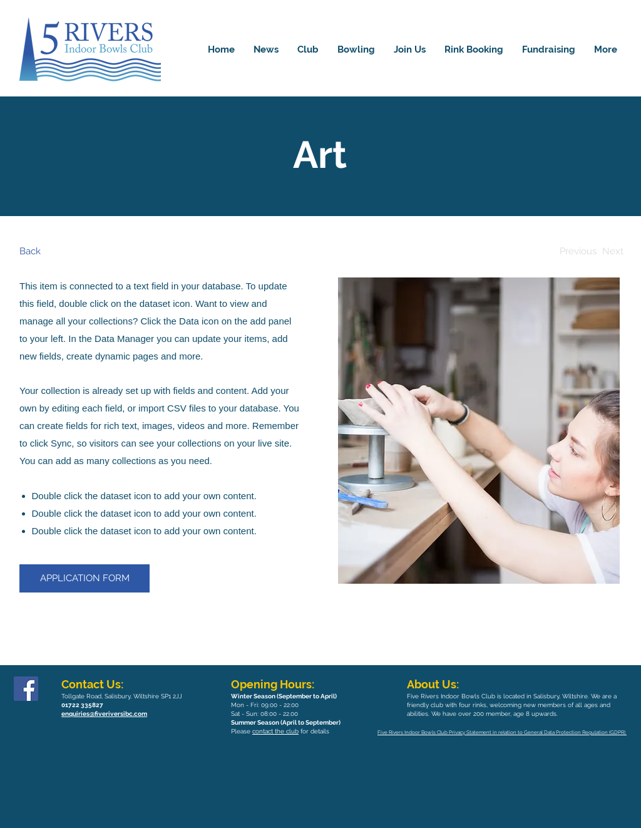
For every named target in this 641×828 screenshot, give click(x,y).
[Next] (612, 251)
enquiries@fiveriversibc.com (104, 713)
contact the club (275, 731)
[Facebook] (26, 688)
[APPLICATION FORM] (84, 578)
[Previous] (578, 251)
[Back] (66, 251)
